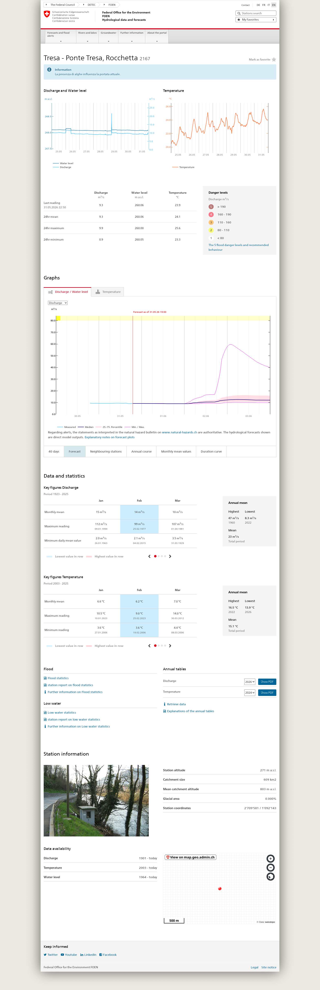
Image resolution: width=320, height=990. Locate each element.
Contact (245, 5)
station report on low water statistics (74, 719)
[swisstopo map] (219, 888)
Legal (254, 967)
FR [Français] (263, 5)
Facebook (110, 955)
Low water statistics (62, 712)
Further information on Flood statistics (75, 692)
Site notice (268, 967)
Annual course (141, 451)
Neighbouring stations (106, 451)
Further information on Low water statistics (79, 726)
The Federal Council (60, 4)
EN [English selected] (274, 5)
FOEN (110, 4)
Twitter (53, 955)
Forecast (75, 451)
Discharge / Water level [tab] (71, 292)
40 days (54, 451)
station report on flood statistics (70, 685)
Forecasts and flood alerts (58, 34)
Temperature (171, 691)
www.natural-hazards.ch (179, 432)
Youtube (71, 955)
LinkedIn (90, 955)
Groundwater (108, 32)
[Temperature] (249, 692)
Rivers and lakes (87, 32)
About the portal (157, 32)
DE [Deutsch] (258, 5)
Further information (131, 32)
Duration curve (211, 451)
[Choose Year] (58, 303)
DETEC (89, 4)
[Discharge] (249, 682)
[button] (150, 556)
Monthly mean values (176, 451)
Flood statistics (58, 678)
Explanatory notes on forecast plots (109, 437)
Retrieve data (176, 704)
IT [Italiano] (269, 5)
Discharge (169, 680)
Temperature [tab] (111, 292)
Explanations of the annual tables (190, 711)
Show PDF (267, 681)
